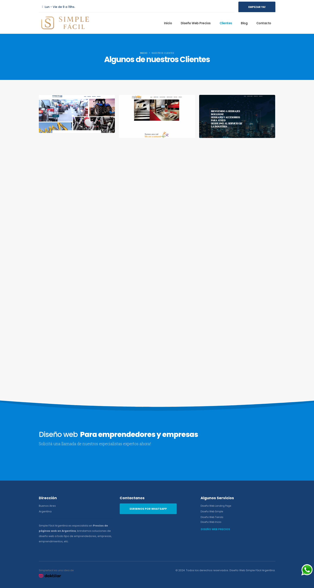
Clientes (226, 23)
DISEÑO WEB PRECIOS (215, 529)
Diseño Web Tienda (213, 517)
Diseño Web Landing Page (218, 505)
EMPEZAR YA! (256, 7)
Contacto (263, 23)
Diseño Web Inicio (212, 522)
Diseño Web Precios (196, 23)
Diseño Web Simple (213, 511)
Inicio (168, 23)
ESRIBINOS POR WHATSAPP (148, 509)
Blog (244, 23)
